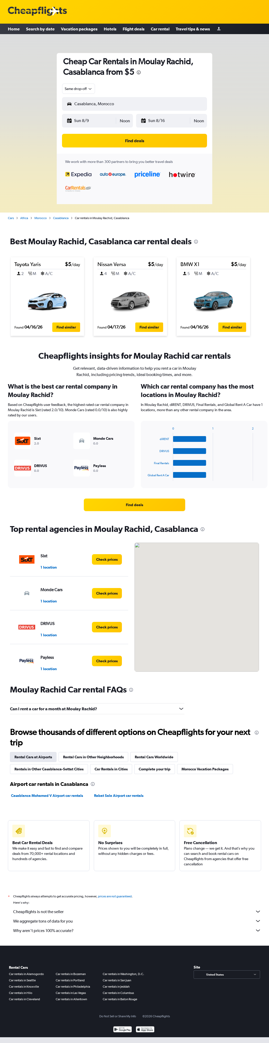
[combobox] (78, 88)
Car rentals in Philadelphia (73, 986)
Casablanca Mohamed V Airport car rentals (47, 795)
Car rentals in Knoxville (24, 986)
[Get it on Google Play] (122, 1030)
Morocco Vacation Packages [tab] (205, 769)
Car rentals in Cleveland (24, 999)
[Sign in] (219, 29)
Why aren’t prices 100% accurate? (137, 930)
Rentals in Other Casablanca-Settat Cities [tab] (49, 769)
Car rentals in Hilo (20, 993)
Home (14, 29)
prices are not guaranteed (115, 896)
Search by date (40, 29)
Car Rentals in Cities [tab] (111, 769)
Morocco (40, 218)
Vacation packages (79, 29)
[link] (134, 505)
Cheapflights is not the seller (137, 911)
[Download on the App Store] (145, 1030)
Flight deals (133, 29)
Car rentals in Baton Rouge (120, 999)
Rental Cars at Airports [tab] (33, 757)
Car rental (160, 29)
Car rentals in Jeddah (116, 986)
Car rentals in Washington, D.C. (123, 974)
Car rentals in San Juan (117, 980)
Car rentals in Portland (70, 980)
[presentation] (138, 72)
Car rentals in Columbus (118, 993)
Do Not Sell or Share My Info (117, 1016)
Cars (11, 218)
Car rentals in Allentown (71, 999)
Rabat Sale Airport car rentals (118, 795)
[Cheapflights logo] (37, 11)
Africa (24, 218)
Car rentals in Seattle (22, 980)
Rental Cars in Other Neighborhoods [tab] (93, 757)
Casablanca (61, 218)
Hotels (110, 29)
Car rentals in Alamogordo (26, 974)
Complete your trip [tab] (154, 769)
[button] (91, 120)
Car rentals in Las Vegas (71, 993)
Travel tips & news (193, 29)
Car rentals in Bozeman (71, 974)
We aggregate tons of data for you (137, 921)
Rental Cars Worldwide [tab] (154, 757)
